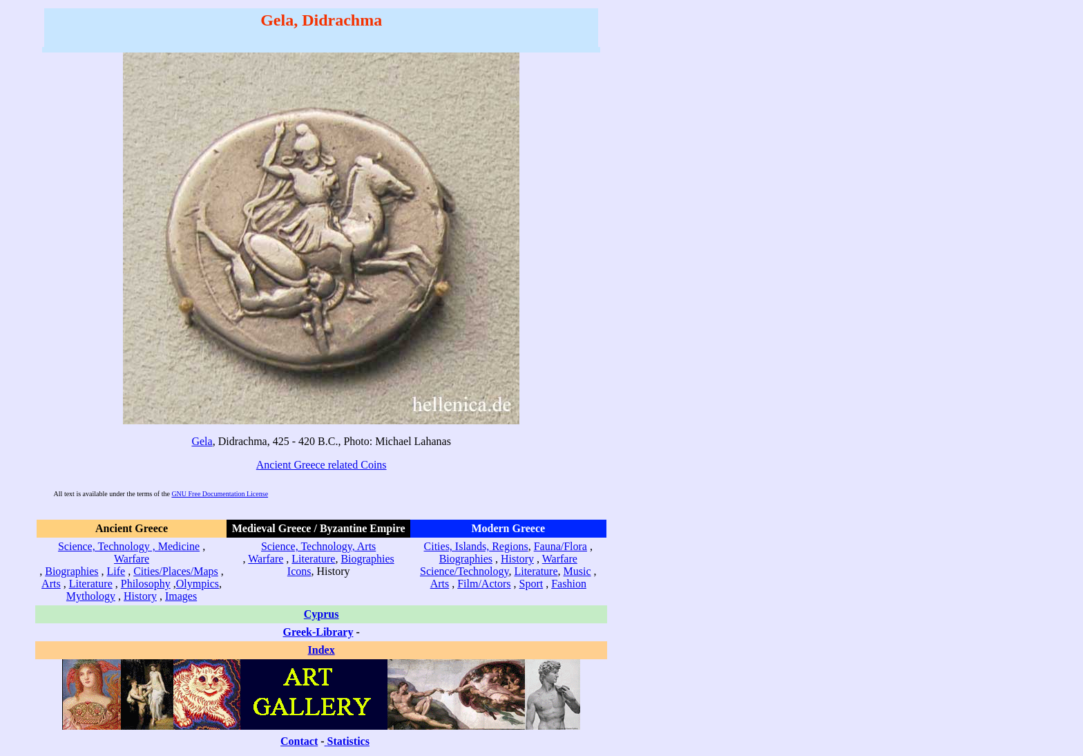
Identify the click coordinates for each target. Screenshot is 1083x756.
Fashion (568, 583)
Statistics (348, 741)
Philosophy (146, 583)
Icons (299, 571)
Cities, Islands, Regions (476, 546)
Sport (531, 583)
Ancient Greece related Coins (321, 465)
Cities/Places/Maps (175, 571)
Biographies (71, 571)
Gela (201, 441)
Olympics (197, 583)
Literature (91, 583)
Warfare (131, 559)
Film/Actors (483, 583)
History (140, 596)
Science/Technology (464, 571)
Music (577, 571)
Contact (299, 741)
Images (181, 596)
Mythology (90, 596)
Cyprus (321, 614)
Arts (51, 583)
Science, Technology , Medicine (129, 546)
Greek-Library (318, 632)
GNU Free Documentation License (219, 494)
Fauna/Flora (560, 546)
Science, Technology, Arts (318, 546)
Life (116, 571)
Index (321, 650)
